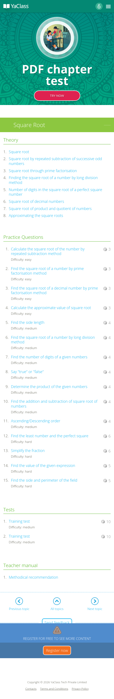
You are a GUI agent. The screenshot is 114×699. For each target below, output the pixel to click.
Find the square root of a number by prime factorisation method (47, 271)
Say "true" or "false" (27, 371)
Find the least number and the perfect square (49, 435)
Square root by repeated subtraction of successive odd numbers (55, 161)
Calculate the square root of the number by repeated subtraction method (47, 251)
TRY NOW (57, 95)
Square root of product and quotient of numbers (50, 208)
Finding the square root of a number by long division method (53, 180)
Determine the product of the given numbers (49, 386)
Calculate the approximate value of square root (51, 307)
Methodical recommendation (33, 577)
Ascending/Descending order (35, 420)
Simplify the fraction (28, 450)
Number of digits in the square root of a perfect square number (55, 192)
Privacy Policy (80, 689)
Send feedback (57, 622)
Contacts (30, 689)
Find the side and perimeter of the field (44, 480)
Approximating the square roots (36, 215)
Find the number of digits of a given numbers (49, 356)
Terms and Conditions (54, 689)
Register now (57, 650)
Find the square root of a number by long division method (53, 340)
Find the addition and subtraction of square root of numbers (54, 404)
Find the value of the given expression (43, 465)
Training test (19, 521)
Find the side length (27, 322)
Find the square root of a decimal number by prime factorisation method (54, 290)
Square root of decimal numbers (36, 201)
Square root (19, 151)
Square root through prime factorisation (43, 170)
